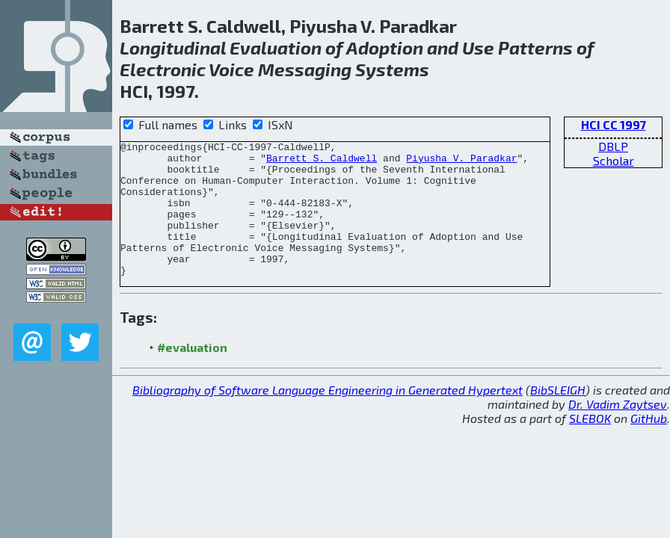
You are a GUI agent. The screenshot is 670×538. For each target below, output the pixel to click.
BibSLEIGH (558, 416)
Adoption (384, 47)
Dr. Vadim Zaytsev (617, 431)
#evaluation (192, 374)
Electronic (163, 69)
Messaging (304, 69)
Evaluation (276, 47)
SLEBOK (590, 445)
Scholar (613, 160)
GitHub (648, 445)
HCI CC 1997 (613, 124)
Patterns (535, 47)
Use (478, 47)
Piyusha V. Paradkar (461, 162)
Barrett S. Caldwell (321, 162)
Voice (231, 69)
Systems (392, 69)
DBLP (613, 146)
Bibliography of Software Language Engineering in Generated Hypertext (327, 416)
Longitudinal (173, 47)
